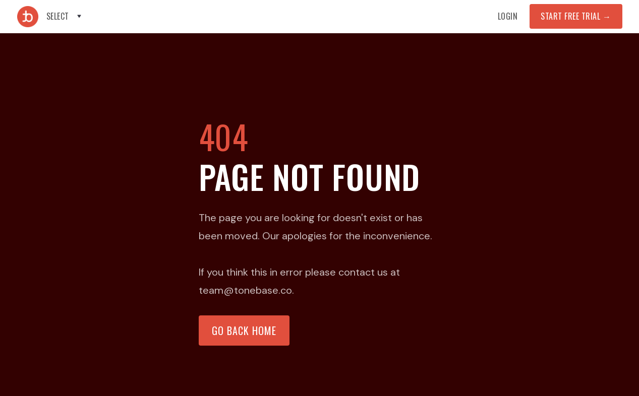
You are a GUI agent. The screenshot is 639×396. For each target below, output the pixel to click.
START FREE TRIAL (576, 16)
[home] (27, 16)
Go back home (244, 330)
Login (508, 16)
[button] (64, 16)
